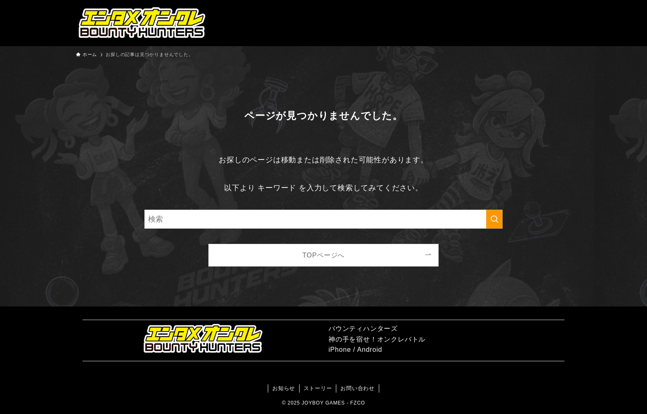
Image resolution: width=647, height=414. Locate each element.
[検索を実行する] (494, 219)
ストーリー (318, 388)
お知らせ (283, 388)
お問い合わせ (357, 388)
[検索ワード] (323, 219)
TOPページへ (323, 255)
